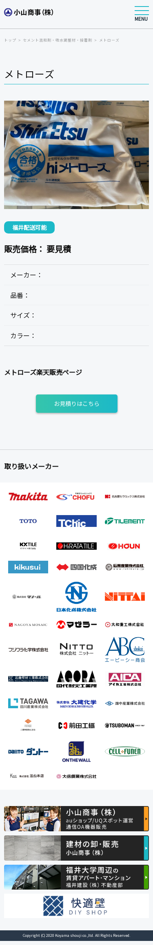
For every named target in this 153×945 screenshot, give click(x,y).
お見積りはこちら (77, 403)
